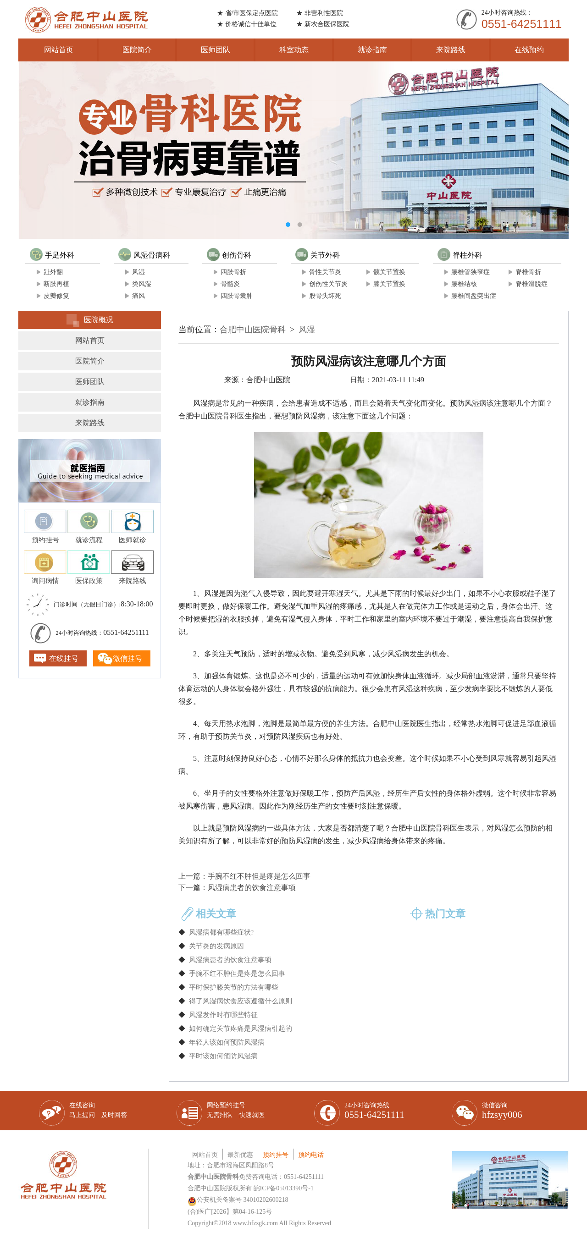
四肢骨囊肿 (237, 295)
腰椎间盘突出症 (473, 295)
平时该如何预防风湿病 (223, 1056)
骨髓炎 (230, 284)
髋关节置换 (389, 272)
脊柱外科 (459, 255)
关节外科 (317, 255)
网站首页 (58, 50)
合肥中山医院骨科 (253, 329)
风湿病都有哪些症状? (221, 932)
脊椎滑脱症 (531, 284)
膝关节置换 (389, 284)
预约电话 (311, 1154)
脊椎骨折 (528, 272)
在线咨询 (98, 1110)
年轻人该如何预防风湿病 (227, 1042)
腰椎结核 (464, 284)
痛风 (138, 295)
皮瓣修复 (56, 295)
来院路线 (450, 50)
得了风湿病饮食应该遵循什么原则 (240, 1001)
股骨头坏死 (325, 295)
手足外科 (52, 255)
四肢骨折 (233, 272)
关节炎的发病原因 (216, 946)
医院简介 (137, 50)
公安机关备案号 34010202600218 (238, 1199)
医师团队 (215, 50)
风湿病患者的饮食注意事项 (252, 887)
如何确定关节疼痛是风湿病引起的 (240, 1028)
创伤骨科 (229, 255)
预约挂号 (275, 1154)
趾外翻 (53, 272)
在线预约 (529, 50)
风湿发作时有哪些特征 (223, 1014)
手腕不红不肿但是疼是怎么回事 (259, 876)
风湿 (138, 272)
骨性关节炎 (325, 272)
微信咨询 (502, 1111)
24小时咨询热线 (374, 1111)
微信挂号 (127, 658)
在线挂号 (63, 658)
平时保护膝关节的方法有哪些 (233, 987)
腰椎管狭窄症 (470, 272)
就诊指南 (372, 50)
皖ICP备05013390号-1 (284, 1188)
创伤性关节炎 (328, 284)
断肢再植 (56, 284)
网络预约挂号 (236, 1110)
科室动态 (294, 50)
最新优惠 (240, 1154)
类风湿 (141, 284)
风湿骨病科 (144, 255)
